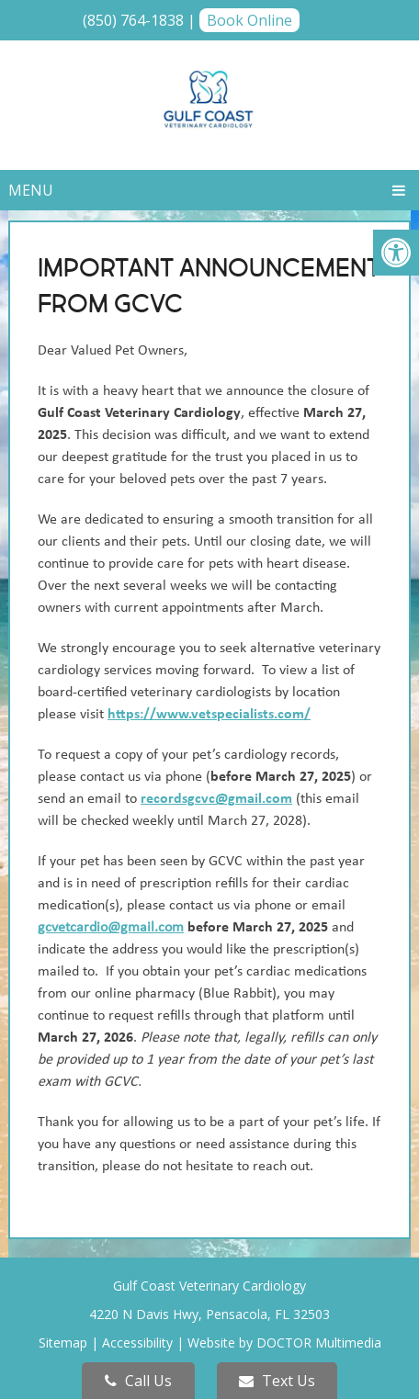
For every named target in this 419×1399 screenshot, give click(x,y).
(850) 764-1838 (133, 20)
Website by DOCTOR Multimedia (284, 1342)
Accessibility (137, 1342)
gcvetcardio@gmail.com (111, 927)
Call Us (138, 1381)
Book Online (249, 20)
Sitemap (63, 1342)
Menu (30, 190)
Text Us (277, 1381)
